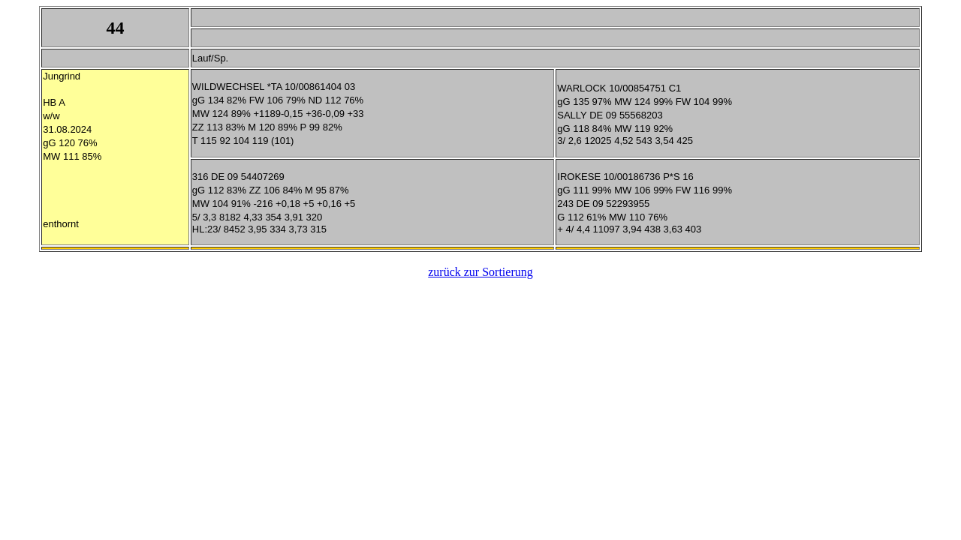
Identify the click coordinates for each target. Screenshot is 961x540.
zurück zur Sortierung (480, 272)
